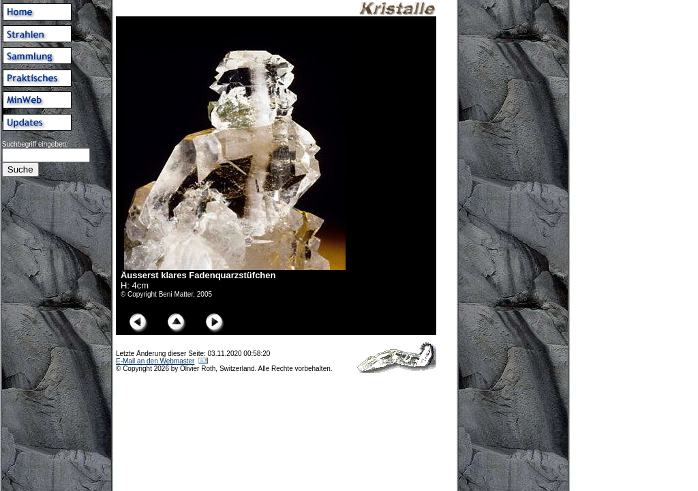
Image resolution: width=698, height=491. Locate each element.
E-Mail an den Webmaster (155, 361)
